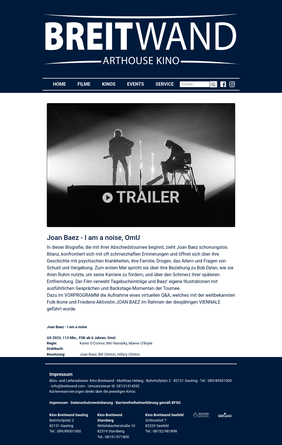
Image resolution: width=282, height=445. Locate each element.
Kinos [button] (111, 84)
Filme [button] (86, 84)
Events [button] (138, 84)
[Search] (195, 84)
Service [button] (168, 84)
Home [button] (62, 84)
